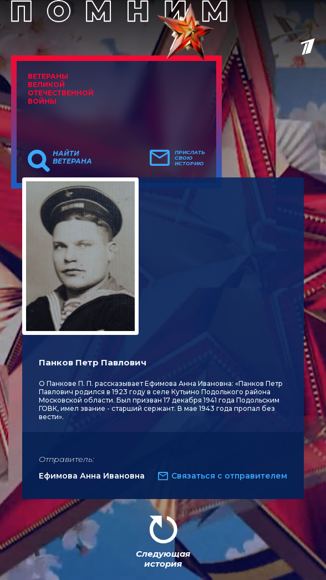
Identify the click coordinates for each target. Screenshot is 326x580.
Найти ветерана (72, 157)
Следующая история (163, 558)
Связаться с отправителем (229, 476)
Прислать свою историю (190, 158)
